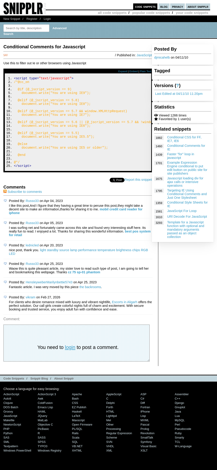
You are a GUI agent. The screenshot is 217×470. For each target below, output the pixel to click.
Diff (142, 420)
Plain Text (145, 71)
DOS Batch (10, 424)
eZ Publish (79, 424)
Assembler (182, 411)
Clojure (8, 420)
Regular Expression (119, 450)
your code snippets (192, 13)
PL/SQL (77, 446)
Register (31, 19)
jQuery (42, 433)
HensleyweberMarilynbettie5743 (49, 299)
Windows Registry (49, 467)
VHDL (110, 463)
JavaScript (144, 55)
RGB (144, 267)
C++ (177, 415)
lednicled (32, 262)
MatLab (43, 437)
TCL (177, 459)
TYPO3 (42, 463)
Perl (177, 441)
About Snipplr (64, 395)
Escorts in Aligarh (124, 319)
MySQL (180, 437)
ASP (143, 411)
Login (47, 19)
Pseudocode (183, 446)
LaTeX (76, 433)
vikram (30, 314)
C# (142, 415)
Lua (177, 433)
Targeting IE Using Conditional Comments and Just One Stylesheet (187, 194)
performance (87, 267)
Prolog (144, 446)
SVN (109, 459)
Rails (75, 450)
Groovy (8, 428)
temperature (106, 267)
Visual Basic (148, 463)
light (43, 267)
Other (110, 441)
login (70, 364)
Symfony (146, 459)
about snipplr (198, 6)
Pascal (144, 441)
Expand (122, 71)
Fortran (145, 424)
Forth (109, 424)
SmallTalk (146, 454)
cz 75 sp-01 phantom (84, 289)
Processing (113, 446)
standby (52, 267)
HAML (42, 428)
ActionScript (11, 411)
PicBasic (43, 446)
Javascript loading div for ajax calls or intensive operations (185, 181)
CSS (75, 420)
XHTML (77, 467)
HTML (110, 428)
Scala (75, 454)
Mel (108, 437)
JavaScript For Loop (182, 211)
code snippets (145, 6)
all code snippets (112, 13)
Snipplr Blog (39, 395)
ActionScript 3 (47, 411)
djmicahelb (162, 57)
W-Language (183, 463)
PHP (6, 446)
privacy (177, 6)
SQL (75, 459)
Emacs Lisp (45, 424)
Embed (133, 71)
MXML (144, 437)
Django (179, 420)
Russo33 (32, 218)
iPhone (145, 428)
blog (164, 6)
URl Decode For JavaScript (187, 216)
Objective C (45, 441)
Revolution (147, 450)
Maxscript (78, 437)
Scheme (111, 454)
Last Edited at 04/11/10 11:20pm (179, 94)
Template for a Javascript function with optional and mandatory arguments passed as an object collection (185, 229)
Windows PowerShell (17, 467)
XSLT (144, 467)
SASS (42, 454)
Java (178, 428)
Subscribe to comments (22, 209)
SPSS (42, 459)
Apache (77, 411)
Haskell (77, 428)
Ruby (178, 450)
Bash (75, 415)
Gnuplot (180, 424)
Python (8, 450)
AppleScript (113, 411)
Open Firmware (82, 441)
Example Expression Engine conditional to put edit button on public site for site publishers (187, 168)
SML (6, 459)
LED (12, 271)
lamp (73, 267)
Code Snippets (13, 395)
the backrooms (90, 304)
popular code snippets (151, 13)
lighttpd (111, 433)
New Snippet (11, 19)
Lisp (143, 433)
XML (109, 467)
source (64, 267)
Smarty (179, 454)
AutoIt (7, 415)
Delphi (110, 420)
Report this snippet (138, 197)
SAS (6, 454)
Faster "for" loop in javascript (180, 156)
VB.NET (77, 463)
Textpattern (10, 463)
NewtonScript (12, 441)
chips (136, 267)
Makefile (8, 437)
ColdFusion (45, 420)
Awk (40, 415)
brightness (123, 267)
